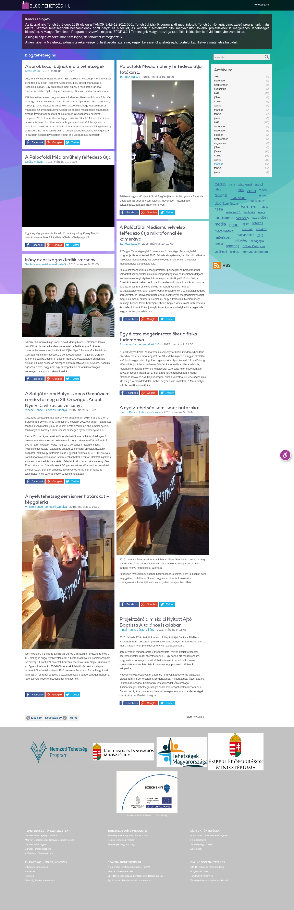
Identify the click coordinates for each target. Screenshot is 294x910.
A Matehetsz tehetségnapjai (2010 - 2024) (129, 867)
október (218, 134)
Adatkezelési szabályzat (138, 815)
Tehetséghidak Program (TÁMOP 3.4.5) (128, 835)
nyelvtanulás (245, 234)
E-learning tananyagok (36, 867)
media (220, 224)
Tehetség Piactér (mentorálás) (40, 880)
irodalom (239, 197)
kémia (219, 243)
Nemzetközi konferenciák (120, 871)
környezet (245, 184)
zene (251, 190)
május (217, 101)
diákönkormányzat (226, 203)
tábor (218, 189)
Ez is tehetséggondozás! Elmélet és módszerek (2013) (135, 876)
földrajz (234, 251)
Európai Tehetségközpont (38, 849)
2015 (216, 122)
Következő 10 (56, 718)
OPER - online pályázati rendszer (207, 867)
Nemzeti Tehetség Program (121, 840)
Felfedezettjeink (198, 840)
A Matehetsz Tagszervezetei (39, 853)
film (241, 190)
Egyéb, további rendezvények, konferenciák (130, 880)
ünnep (263, 195)
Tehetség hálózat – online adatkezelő (209, 880)
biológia (221, 195)
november (220, 80)
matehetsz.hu (219, 42)
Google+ (57, 142)
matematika (224, 231)
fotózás (257, 223)
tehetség (232, 246)
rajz (260, 235)
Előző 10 (34, 718)
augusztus (220, 88)
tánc (265, 206)
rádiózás (220, 184)
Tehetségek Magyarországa (122, 844)
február (218, 113)
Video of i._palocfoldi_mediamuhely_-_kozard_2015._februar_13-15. (68, 195)
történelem (249, 206)
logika (245, 224)
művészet (223, 237)
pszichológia (260, 217)
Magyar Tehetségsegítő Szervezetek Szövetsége (49, 840)
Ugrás (73, 717)
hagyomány (257, 200)
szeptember (221, 84)
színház (247, 229)
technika (249, 212)
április (217, 105)
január (217, 118)
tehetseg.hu (261, 4)
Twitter (74, 142)
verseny (242, 218)
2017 (216, 76)
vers (232, 184)
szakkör (261, 229)
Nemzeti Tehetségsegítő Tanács (41, 835)
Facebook (37, 142)
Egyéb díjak (196, 849)
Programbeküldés (199, 871)
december (220, 126)
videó (263, 190)
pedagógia (257, 241)
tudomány (241, 240)
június (217, 151)
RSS (226, 265)
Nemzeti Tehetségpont (36, 844)
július (217, 97)
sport (234, 224)
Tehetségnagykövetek (201, 844)
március (218, 109)
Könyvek (29, 876)
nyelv (261, 212)
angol (259, 184)
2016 (216, 93)
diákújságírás (224, 217)
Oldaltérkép (161, 815)
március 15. (233, 212)
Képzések (30, 871)
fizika (219, 209)
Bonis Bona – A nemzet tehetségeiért (209, 835)
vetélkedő (221, 251)
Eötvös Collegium (254, 246)
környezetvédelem (255, 251)
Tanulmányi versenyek (201, 876)
